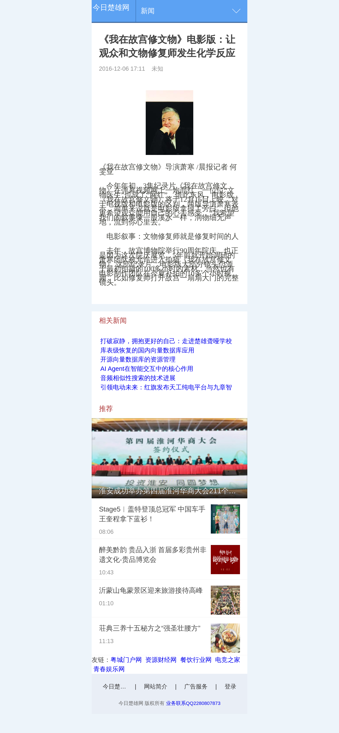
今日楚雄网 (111, 7)
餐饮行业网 (196, 659)
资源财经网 (161, 659)
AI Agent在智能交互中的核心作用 (146, 368)
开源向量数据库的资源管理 (138, 359)
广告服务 (196, 686)
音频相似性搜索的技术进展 (138, 377)
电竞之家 (227, 659)
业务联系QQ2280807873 (193, 703)
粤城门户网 (126, 659)
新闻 (148, 11)
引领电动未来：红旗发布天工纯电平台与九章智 (166, 387)
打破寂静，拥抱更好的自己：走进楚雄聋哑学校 (166, 341)
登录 (230, 686)
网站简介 (155, 686)
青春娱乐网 (109, 669)
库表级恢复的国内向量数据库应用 (147, 350)
